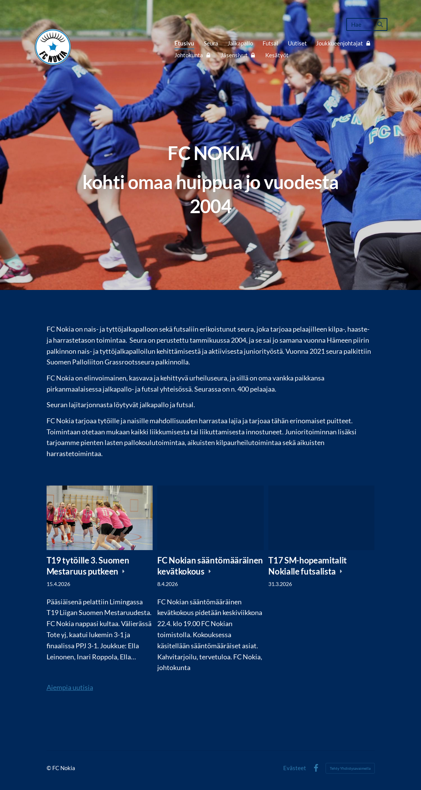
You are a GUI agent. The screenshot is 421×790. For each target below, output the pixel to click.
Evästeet (294, 768)
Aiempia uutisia (70, 687)
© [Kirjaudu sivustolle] (49, 767)
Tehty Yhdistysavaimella (350, 768)
